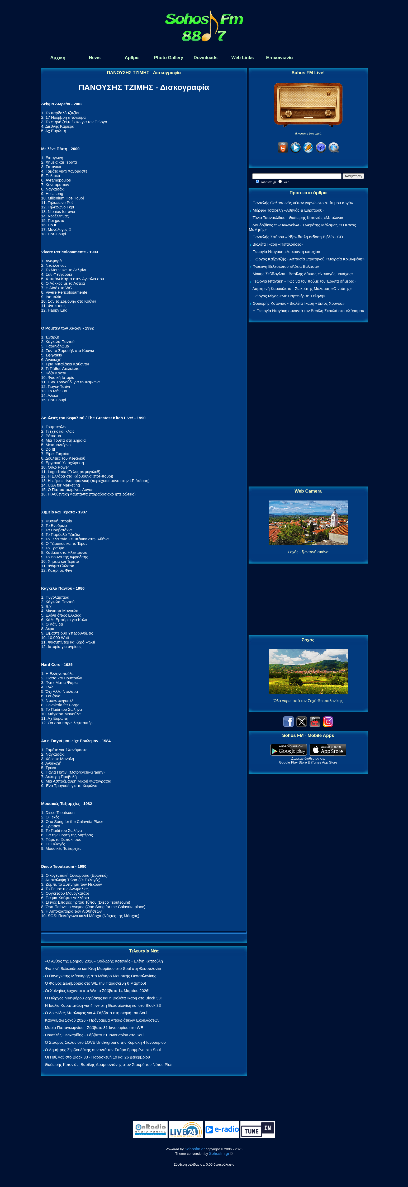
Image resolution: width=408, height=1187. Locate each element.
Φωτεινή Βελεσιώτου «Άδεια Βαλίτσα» (286, 266)
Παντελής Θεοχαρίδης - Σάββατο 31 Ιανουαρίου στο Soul (94, 1035)
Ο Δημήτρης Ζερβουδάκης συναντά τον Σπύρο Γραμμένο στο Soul (103, 1049)
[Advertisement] (308, 405)
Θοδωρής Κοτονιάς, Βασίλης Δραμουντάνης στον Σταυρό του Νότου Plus (108, 1064)
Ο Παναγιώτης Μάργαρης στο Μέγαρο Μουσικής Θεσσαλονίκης (100, 976)
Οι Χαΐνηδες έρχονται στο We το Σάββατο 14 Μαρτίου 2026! (97, 990)
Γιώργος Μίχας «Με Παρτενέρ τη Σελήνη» (289, 296)
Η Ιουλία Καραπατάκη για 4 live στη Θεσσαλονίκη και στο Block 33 (103, 1005)
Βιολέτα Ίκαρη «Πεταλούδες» (278, 244)
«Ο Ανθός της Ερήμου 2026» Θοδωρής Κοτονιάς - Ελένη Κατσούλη (104, 961)
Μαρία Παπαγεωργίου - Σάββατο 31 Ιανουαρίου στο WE (94, 1027)
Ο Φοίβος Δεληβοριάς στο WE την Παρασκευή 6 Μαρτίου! (95, 983)
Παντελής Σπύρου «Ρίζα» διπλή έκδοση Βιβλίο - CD (298, 237)
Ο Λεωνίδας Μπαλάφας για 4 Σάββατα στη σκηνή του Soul (96, 1012)
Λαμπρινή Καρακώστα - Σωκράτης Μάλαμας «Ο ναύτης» (302, 288)
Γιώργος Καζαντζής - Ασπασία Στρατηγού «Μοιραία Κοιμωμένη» (308, 259)
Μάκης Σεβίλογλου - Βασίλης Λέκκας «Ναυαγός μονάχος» (303, 273)
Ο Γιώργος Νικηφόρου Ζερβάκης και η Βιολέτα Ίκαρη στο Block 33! (103, 998)
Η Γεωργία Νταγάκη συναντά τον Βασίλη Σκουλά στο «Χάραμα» (308, 310)
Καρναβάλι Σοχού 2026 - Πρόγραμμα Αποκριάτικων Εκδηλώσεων (102, 1020)
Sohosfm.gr (195, 1149)
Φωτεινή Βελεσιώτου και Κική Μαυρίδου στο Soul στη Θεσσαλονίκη (103, 968)
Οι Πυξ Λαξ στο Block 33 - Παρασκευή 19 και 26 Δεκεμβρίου (97, 1057)
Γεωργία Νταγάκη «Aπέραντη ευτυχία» (286, 251)
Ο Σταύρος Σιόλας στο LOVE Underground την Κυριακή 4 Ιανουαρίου (105, 1042)
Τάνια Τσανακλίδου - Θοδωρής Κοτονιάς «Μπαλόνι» (298, 217)
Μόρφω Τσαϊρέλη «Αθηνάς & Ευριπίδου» (288, 210)
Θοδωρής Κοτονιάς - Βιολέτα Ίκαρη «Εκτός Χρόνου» (298, 303)
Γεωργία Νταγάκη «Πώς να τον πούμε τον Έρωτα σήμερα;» (305, 281)
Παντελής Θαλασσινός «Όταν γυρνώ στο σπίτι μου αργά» (303, 203)
